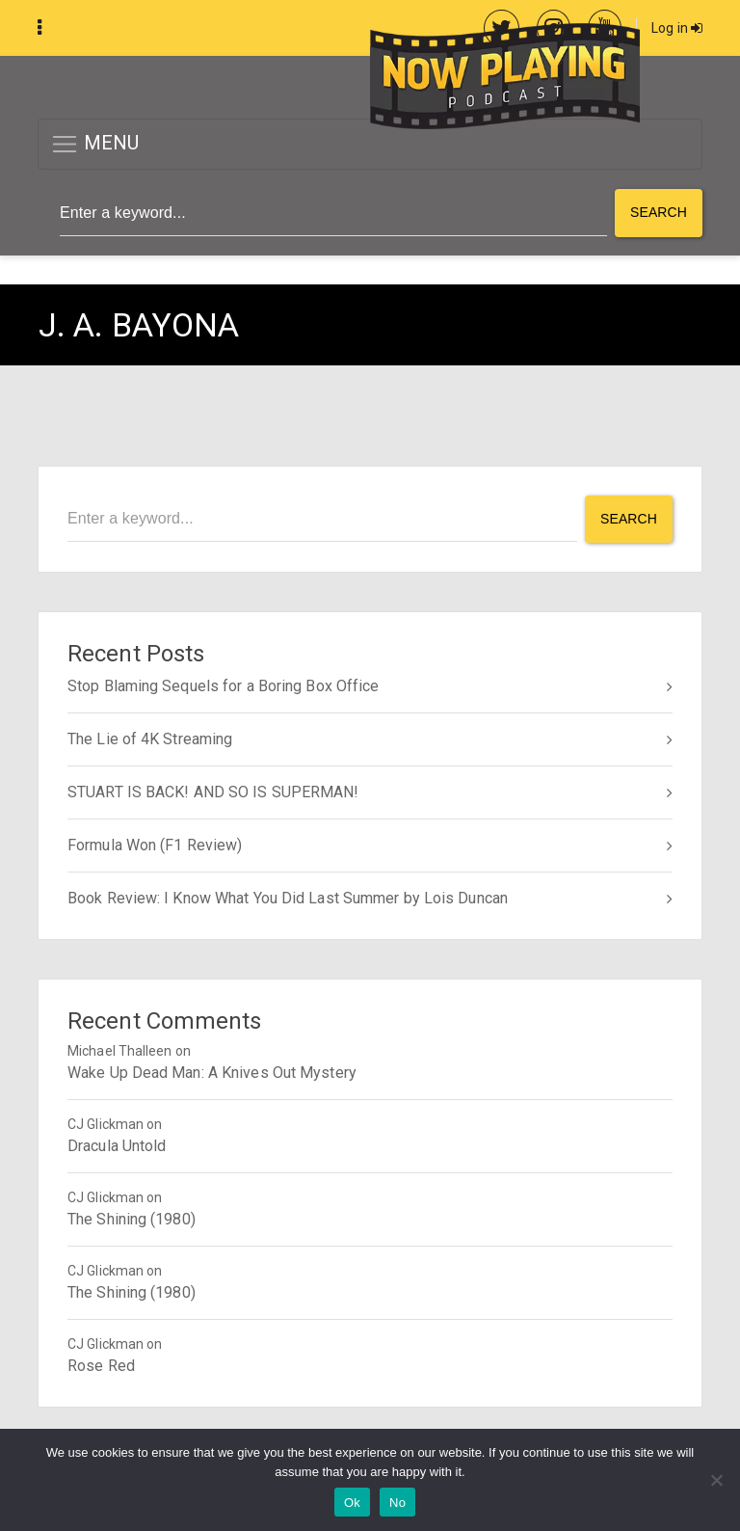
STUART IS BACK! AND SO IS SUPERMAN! (213, 792)
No (397, 1502)
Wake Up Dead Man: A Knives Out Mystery (212, 1072)
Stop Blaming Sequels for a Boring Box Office (223, 686)
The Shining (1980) (131, 1219)
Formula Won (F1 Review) (154, 845)
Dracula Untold (116, 1146)
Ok (352, 1502)
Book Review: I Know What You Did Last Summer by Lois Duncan (287, 898)
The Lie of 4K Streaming (149, 739)
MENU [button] (95, 144)
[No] (716, 1480)
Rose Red (101, 1365)
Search (658, 212)
